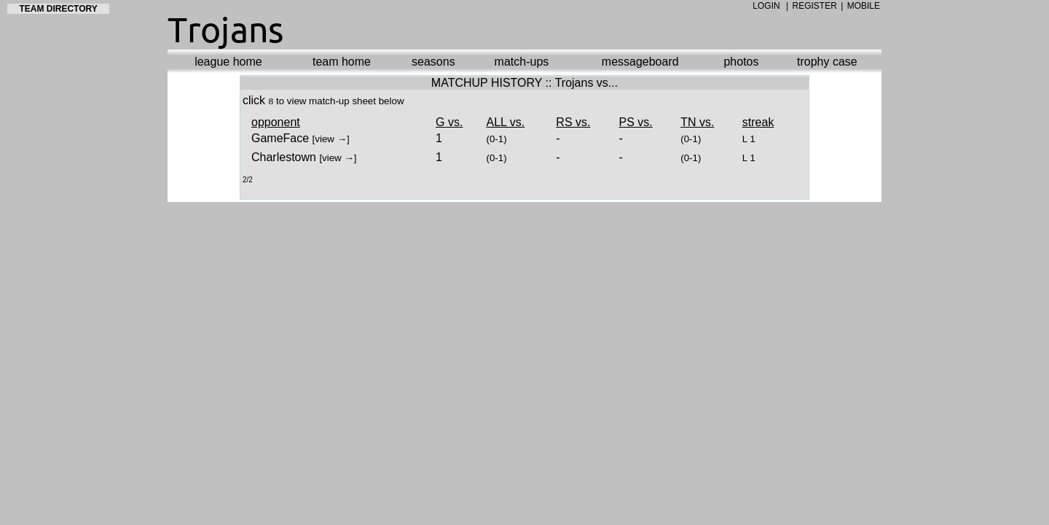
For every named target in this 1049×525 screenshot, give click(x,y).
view (324, 138)
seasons (433, 61)
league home (228, 61)
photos (740, 61)
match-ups (522, 61)
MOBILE (863, 6)
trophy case (827, 61)
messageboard (640, 61)
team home (342, 61)
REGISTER (815, 6)
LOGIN (766, 6)
